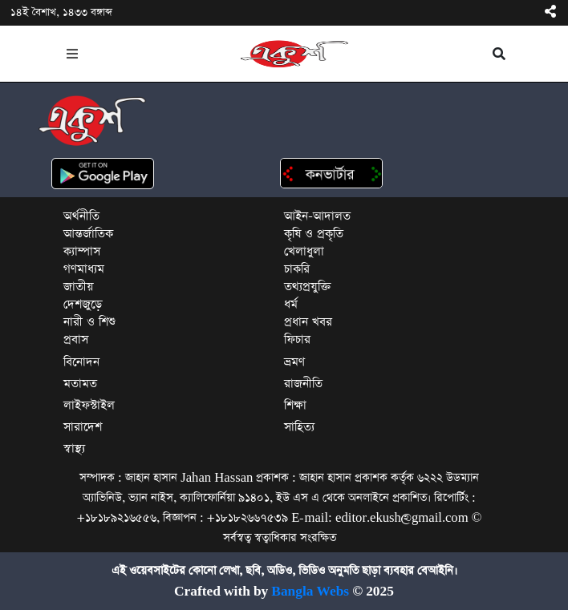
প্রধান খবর (308, 321)
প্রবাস (75, 339)
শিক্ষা (295, 405)
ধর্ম (291, 304)
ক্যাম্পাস (81, 251)
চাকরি (297, 269)
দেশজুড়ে (82, 304)
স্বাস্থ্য (74, 448)
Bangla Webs (310, 592)
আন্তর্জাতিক (88, 233)
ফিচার (297, 339)
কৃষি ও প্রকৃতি (313, 233)
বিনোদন (81, 361)
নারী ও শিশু (89, 321)
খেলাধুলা (304, 251)
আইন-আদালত (317, 216)
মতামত (80, 383)
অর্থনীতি (81, 216)
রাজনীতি (303, 383)
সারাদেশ (82, 426)
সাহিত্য (299, 426)
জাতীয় (78, 286)
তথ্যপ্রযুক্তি (307, 286)
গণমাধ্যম (83, 269)
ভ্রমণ (294, 361)
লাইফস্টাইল (89, 405)
